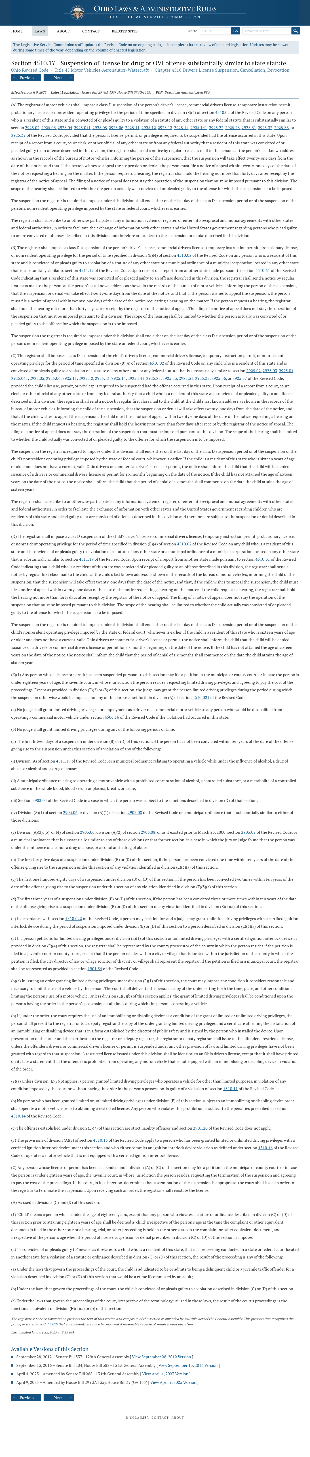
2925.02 (32, 127)
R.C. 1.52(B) (48, 1324)
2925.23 (232, 127)
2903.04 (39, 800)
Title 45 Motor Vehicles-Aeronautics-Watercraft (102, 70)
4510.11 (230, 1088)
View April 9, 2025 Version (173, 1382)
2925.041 (82, 127)
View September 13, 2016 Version (188, 1365)
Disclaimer (137, 1417)
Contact (91, 31)
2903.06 (70, 812)
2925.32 (265, 127)
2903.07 (248, 832)
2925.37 (18, 135)
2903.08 (135, 812)
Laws (40, 31)
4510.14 (18, 1116)
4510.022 (73, 918)
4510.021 (201, 697)
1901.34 (95, 968)
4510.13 (100, 1140)
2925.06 (116, 127)
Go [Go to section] (235, 30)
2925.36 (281, 127)
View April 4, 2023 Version (165, 1373)
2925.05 (100, 127)
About (63, 31)
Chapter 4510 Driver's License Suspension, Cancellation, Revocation (222, 70)
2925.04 (65, 127)
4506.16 (112, 717)
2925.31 (249, 127)
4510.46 (265, 1147)
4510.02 (222, 112)
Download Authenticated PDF (187, 92)
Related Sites (125, 31)
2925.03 (48, 127)
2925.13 (165, 127)
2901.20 (200, 1128)
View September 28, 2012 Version (161, 1356)
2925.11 (132, 127)
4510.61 (262, 270)
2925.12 (148, 127)
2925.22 (216, 127)
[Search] (295, 30)
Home (17, 31)
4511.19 (86, 270)
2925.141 (198, 127)
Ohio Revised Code (30, 70)
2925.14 (181, 127)
